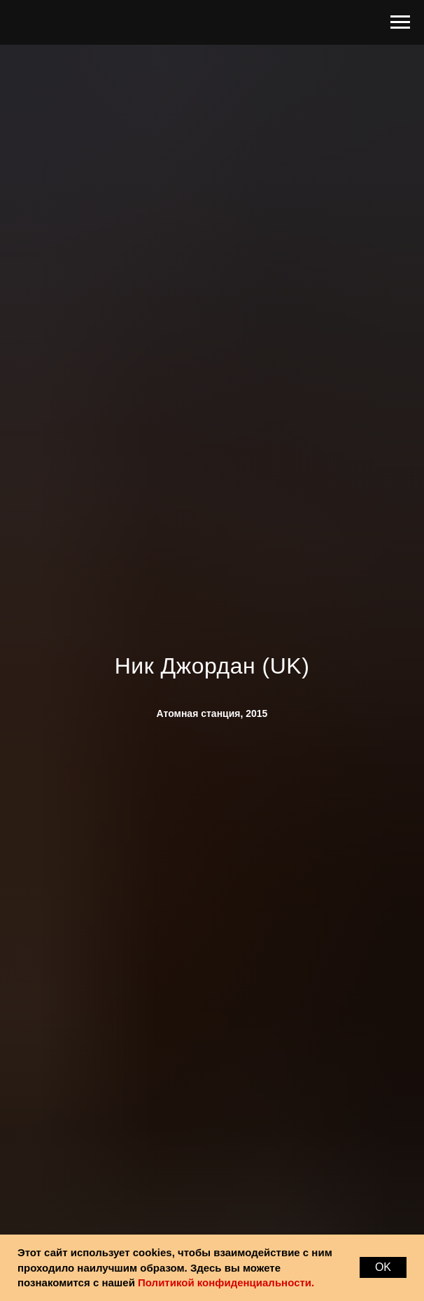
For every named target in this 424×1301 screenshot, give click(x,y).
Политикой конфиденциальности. (226, 1282)
